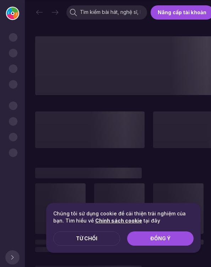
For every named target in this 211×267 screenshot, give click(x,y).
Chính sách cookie (118, 221)
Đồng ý (160, 238)
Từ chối (86, 238)
